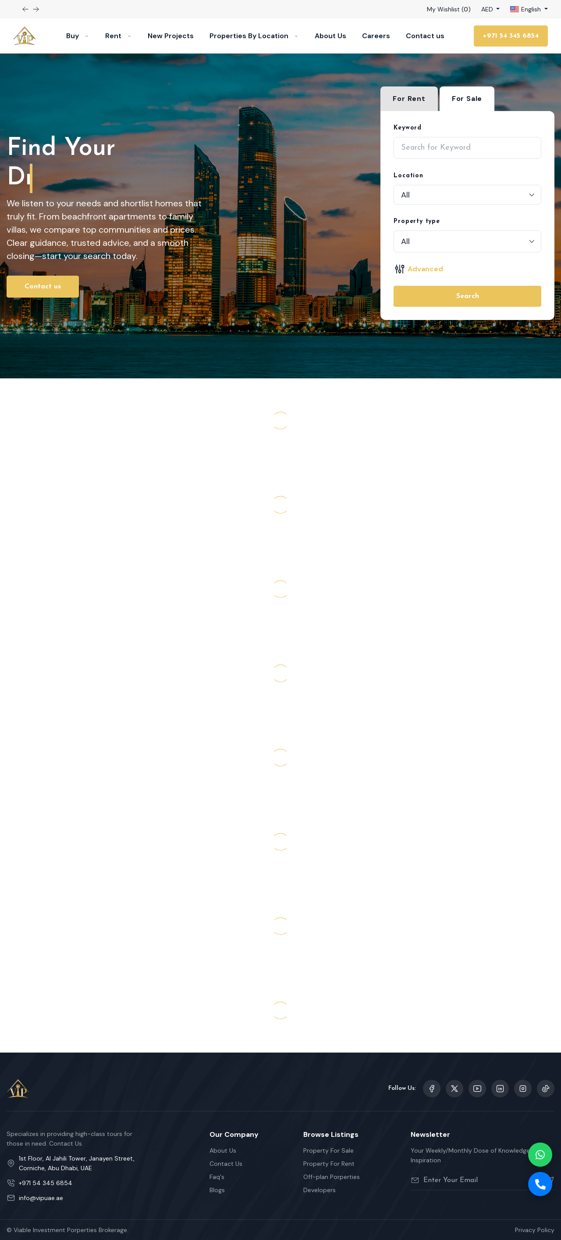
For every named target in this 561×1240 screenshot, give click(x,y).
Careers (376, 35)
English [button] (526, 9)
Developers (319, 1190)
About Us (330, 35)
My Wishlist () (449, 9)
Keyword (408, 128)
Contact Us (225, 1164)
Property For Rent (329, 1164)
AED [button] (488, 9)
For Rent (409, 98)
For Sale (467, 98)
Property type (417, 221)
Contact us (425, 35)
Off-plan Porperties (331, 1177)
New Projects (171, 35)
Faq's (216, 1177)
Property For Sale (328, 1150)
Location (408, 176)
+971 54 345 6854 (511, 36)
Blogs (217, 1190)
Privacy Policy (534, 1230)
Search (467, 296)
